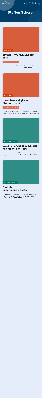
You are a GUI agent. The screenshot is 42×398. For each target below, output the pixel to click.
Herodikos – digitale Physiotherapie (15, 103)
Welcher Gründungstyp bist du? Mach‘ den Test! (20, 151)
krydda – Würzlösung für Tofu (18, 57)
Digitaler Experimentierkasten (15, 195)
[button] (27, 3)
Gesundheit (8, 51)
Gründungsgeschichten (11, 62)
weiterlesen (28, 69)
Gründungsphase (10, 145)
